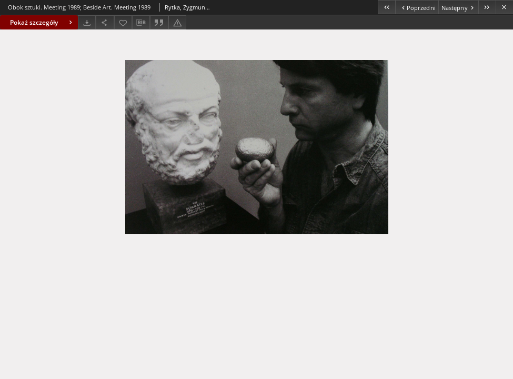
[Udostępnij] (105, 22)
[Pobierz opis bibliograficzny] (141, 22)
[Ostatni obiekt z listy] (487, 7)
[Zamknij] (504, 7)
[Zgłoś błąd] (177, 22)
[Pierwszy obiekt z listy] (386, 7)
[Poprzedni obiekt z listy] (416, 7)
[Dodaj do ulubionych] (123, 22)
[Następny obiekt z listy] (458, 7)
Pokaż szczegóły (42, 22)
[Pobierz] (87, 22)
